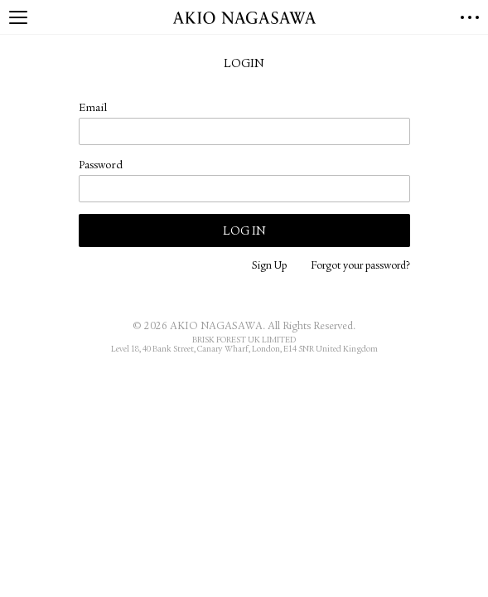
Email (93, 108)
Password (101, 166)
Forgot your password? (360, 266)
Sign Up (269, 266)
